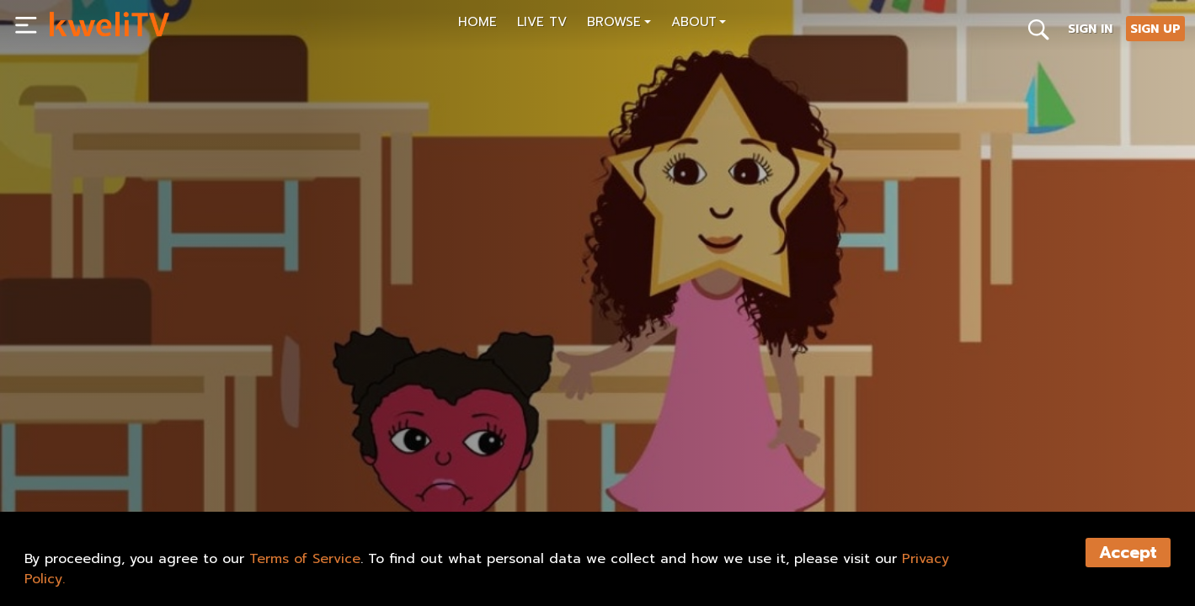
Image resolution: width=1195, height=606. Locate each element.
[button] (619, 24)
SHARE (298, 460)
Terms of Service (304, 559)
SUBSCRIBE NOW (107, 460)
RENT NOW (216, 460)
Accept (1128, 552)
